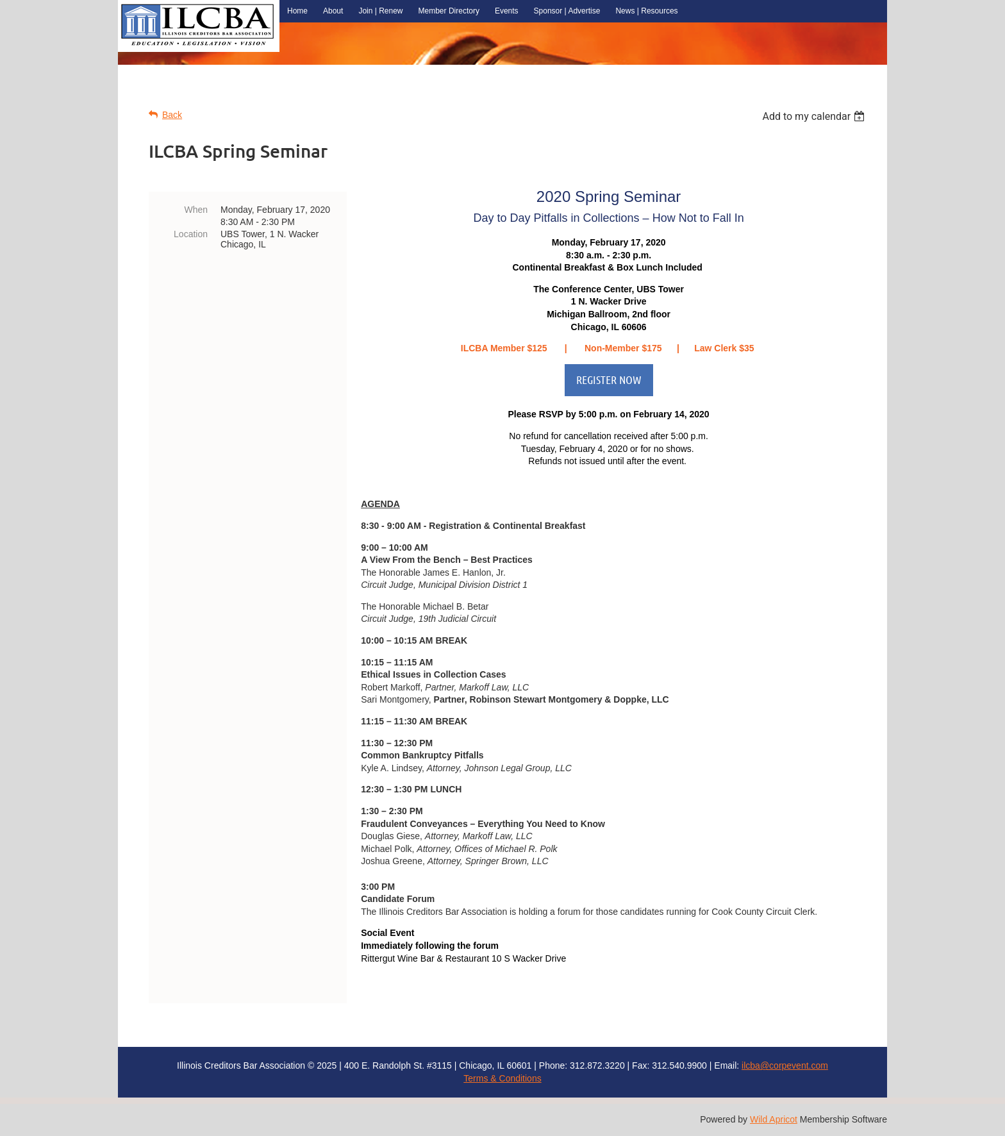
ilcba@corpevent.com (785, 1065)
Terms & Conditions (502, 1078)
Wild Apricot (773, 1119)
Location (191, 234)
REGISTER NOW (609, 379)
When (196, 210)
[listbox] (815, 116)
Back (172, 115)
